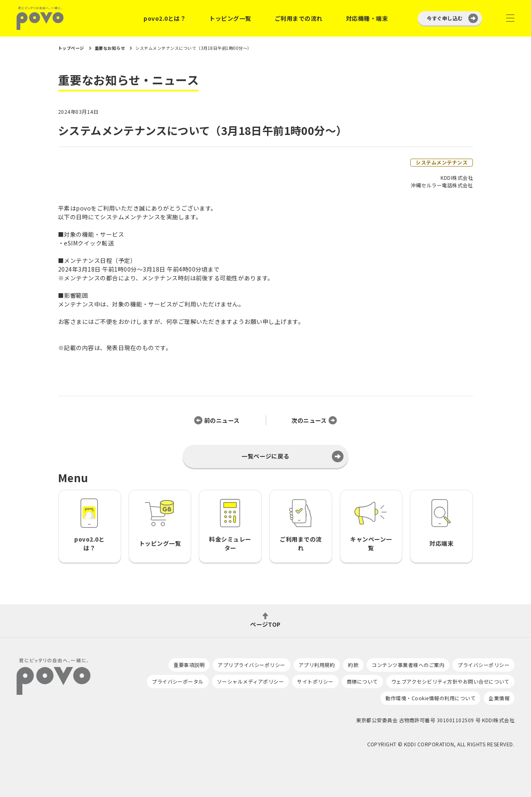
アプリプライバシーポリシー (251, 664)
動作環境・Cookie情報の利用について (430, 697)
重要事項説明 (189, 664)
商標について (362, 681)
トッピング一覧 (230, 18)
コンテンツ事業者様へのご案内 (408, 664)
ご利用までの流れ (299, 18)
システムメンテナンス (442, 162)
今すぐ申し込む (445, 18)
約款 (353, 664)
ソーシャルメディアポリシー (250, 681)
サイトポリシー (315, 681)
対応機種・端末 (367, 18)
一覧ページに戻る (265, 456)
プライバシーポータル (178, 681)
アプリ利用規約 (317, 664)
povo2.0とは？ (165, 18)
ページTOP (265, 623)
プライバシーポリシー (483, 664)
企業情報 (499, 697)
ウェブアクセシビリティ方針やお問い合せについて (450, 681)
